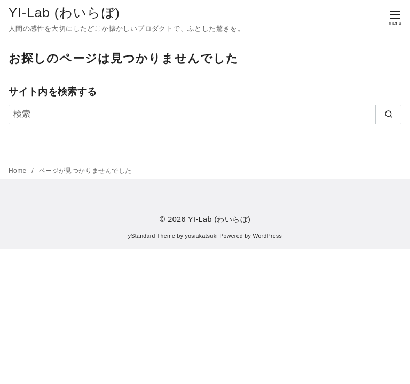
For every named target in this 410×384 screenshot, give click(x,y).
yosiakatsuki (201, 236)
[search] (388, 114)
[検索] (205, 114)
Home (18, 170)
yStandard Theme (151, 236)
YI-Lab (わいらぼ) (64, 12)
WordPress (267, 236)
